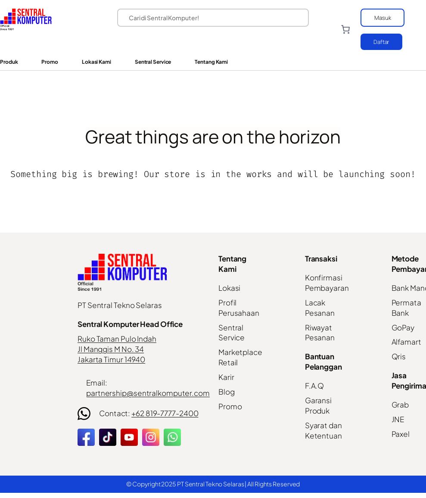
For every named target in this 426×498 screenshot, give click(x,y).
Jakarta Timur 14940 (111, 359)
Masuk (382, 18)
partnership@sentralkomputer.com (148, 393)
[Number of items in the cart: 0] (345, 29)
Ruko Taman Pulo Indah (117, 338)
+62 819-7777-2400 (164, 413)
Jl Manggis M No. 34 (111, 349)
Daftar (381, 42)
